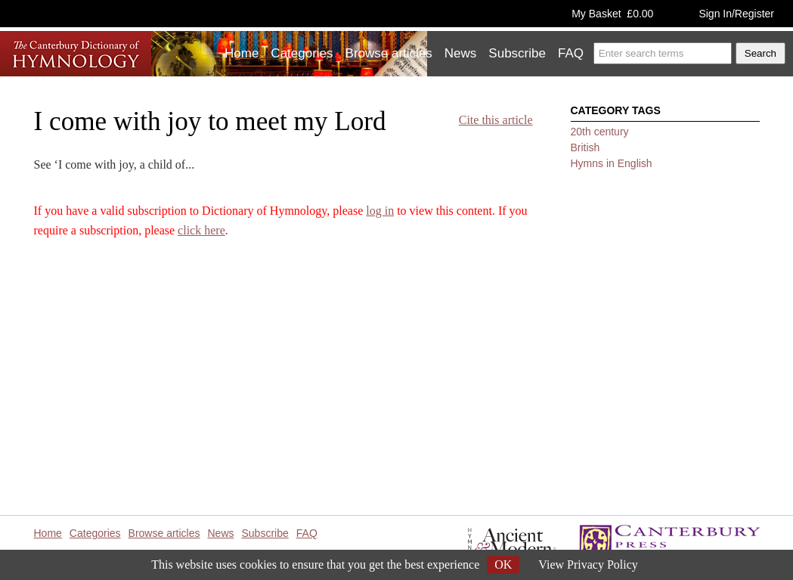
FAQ (571, 53)
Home (242, 53)
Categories (302, 53)
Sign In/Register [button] (736, 14)
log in (380, 210)
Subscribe (517, 53)
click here (201, 230)
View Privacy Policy (587, 564)
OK (503, 564)
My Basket (612, 14)
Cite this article (496, 119)
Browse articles (388, 53)
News (461, 53)
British (585, 147)
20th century (600, 132)
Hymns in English (611, 163)
